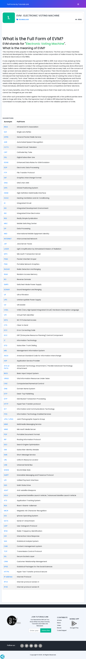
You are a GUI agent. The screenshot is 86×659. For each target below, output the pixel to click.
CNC (6, 383)
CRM (6, 561)
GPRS (6, 137)
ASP (5, 361)
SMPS (6, 284)
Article (59, 620)
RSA (5, 505)
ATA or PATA (6, 367)
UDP (5, 526)
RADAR (7, 269)
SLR (5, 132)
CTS (5, 325)
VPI (5, 315)
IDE (5, 208)
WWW (6, 470)
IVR (5, 536)
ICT (5, 409)
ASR (5, 142)
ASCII (6, 355)
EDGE (6, 162)
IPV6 (6, 587)
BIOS (6, 373)
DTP (5, 394)
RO (5, 279)
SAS (5, 541)
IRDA (6, 127)
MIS (5, 350)
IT (4, 340)
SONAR (7, 289)
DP (5, 228)
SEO (5, 444)
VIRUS (6, 378)
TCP (5, 551)
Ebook (59, 628)
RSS (5, 218)
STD (5, 345)
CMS (6, 546)
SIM (5, 449)
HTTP (6, 404)
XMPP (6, 475)
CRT (5, 152)
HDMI (6, 193)
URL (5, 460)
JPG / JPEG (8, 419)
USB (5, 465)
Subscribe (46, 630)
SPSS (6, 566)
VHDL (6, 310)
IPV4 (6, 582)
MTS (5, 254)
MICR (6, 510)
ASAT (6, 490)
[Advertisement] (43, 30)
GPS (5, 188)
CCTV (6, 147)
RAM (6, 274)
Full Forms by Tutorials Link (18, 4)
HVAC (6, 198)
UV (5, 305)
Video (59, 625)
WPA (6, 320)
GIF (5, 178)
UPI (5, 480)
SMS (5, 455)
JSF (5, 244)
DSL (5, 157)
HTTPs (6, 571)
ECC (5, 330)
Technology (22, 19)
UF (5, 294)
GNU (6, 183)
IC (5, 203)
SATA (6, 521)
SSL (5, 556)
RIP (5, 439)
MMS (6, 424)
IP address (8, 577)
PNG (5, 264)
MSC (6, 223)
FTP (5, 172)
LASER (6, 249)
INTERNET (8, 239)
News (59, 623)
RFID (6, 531)
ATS (5, 500)
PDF (5, 434)
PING (6, 259)
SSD (5, 485)
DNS (5, 388)
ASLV (6, 495)
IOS (5, 516)
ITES (5, 414)
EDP (5, 167)
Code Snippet (62, 630)
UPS (5, 300)
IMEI (5, 233)
